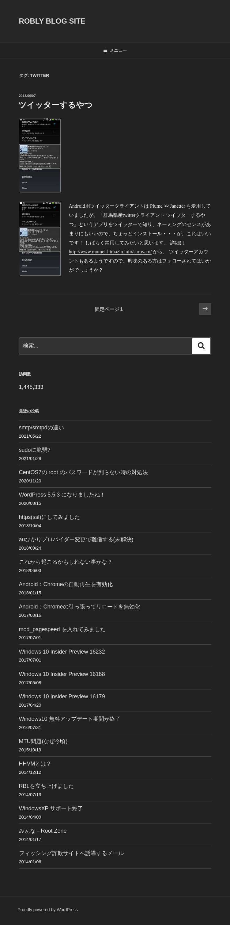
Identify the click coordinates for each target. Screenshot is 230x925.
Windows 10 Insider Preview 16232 (62, 652)
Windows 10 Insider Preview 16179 (62, 696)
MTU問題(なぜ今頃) (43, 741)
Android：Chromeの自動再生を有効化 (66, 584)
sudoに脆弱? (35, 450)
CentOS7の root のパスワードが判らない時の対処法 (83, 472)
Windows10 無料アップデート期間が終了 (70, 719)
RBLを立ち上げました (46, 786)
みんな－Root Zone (43, 831)
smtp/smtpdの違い (41, 427)
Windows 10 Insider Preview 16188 (62, 674)
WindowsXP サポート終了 (51, 808)
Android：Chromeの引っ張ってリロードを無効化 (79, 607)
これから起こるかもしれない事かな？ (66, 562)
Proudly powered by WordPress (48, 909)
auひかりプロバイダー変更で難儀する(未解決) (76, 539)
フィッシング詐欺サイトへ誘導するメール (71, 853)
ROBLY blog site (52, 21)
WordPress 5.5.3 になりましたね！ (62, 495)
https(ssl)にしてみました (49, 517)
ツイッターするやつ (55, 104)
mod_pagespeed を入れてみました (62, 629)
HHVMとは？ (35, 764)
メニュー (115, 50)
